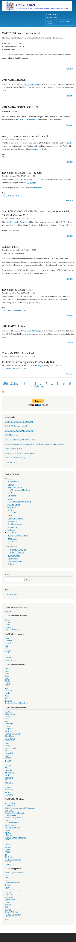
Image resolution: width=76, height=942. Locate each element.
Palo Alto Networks (12, 630)
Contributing (12, 521)
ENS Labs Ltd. (10, 810)
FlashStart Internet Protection (15, 813)
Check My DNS (52, 14)
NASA (7, 830)
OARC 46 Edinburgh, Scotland (16, 426)
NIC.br (7, 693)
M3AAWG (9, 897)
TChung (8, 909)
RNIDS (7, 852)
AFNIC (7, 669)
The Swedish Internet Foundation (16, 703)
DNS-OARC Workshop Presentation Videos (20, 440)
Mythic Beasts (10, 900)
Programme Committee (18, 549)
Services (10, 479)
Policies (11, 564)
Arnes (7, 719)
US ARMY (9, 917)
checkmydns (17, 310)
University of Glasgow (13, 914)
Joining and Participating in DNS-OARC (19, 421)
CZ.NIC (8, 731)
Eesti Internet (9, 892)
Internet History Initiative (14, 818)
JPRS (7, 755)
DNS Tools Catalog (13, 504)
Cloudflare (8, 641)
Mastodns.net (30, 444)
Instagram (47, 444)
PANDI (7, 840)
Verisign (8, 611)
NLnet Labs (9, 835)
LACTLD (8, 895)
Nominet (8, 650)
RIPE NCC (9, 658)
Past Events (11, 530)
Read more (69, 68)
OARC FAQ (12, 538)
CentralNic (9, 724)
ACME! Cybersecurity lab (14, 873)
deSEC (7, 885)
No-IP (7, 775)
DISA (7, 887)
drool (19, 143)
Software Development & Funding (19, 502)
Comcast (8, 620)
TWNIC (8, 792)
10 (64, 383)
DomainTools (9, 741)
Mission (11, 541)
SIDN (7, 698)
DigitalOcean (9, 736)
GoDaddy (8, 643)
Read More (34, 303)
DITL (10, 516)
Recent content (12, 595)
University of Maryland (13, 859)
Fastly (7, 743)
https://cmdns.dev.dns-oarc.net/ (14, 369)
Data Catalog (11, 507)
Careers (11, 544)
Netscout (8, 765)
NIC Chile (8, 770)
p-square (8, 847)
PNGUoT (8, 845)
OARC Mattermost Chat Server (19, 490)
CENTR (62, 222)
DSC (10, 510)
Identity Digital (10, 748)
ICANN (7, 625)
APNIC (7, 671)
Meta (6, 688)
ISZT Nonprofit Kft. (12, 823)
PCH (6, 842)
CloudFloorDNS (10, 806)
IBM (6, 645)
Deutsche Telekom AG (13, 733)
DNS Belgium (10, 738)
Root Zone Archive (15, 524)
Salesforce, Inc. (10, 660)
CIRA (7, 674)
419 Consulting (10, 803)
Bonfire (54, 444)
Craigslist (8, 729)
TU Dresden (9, 857)
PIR (6, 655)
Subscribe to (3, 392)
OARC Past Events (11, 435)
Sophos (7, 785)
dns (3, 157)
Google (7, 622)
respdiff (68, 143)
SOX (6, 907)
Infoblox (8, 627)
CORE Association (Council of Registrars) (20, 808)
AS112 (10, 498)
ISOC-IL (8, 820)
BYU (7, 878)
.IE (6, 751)
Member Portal (51, 18)
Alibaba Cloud (10, 714)
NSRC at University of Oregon (15, 837)
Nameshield (9, 763)
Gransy (7, 746)
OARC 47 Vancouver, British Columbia (19, 430)
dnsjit (12, 195)
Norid (7, 696)
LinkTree (61, 444)
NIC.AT (7, 768)
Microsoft (8, 691)
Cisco (7, 676)
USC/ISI (8, 862)
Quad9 (7, 850)
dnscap (8, 310)
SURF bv (8, 787)
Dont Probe (12, 496)
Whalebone (9, 795)
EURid (7, 683)
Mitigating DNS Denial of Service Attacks (58, 22)
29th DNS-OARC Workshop (16, 222)
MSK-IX (8, 760)
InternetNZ (9, 753)
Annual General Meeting (30, 84)
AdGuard (8, 712)
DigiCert (8, 681)
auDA (7, 721)
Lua (7, 195)
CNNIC (7, 726)
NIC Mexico (9, 773)
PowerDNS (9, 777)
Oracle (7, 653)
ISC (6, 648)
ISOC (7, 686)
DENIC (7, 678)
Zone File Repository (15, 518)
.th (6, 854)
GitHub (22, 444)
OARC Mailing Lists (15, 487)
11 (70, 383)
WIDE (7, 919)
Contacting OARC (11, 462)
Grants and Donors (15, 561)
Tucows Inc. (9, 790)
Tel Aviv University (12, 912)
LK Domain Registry (12, 828)
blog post (35, 149)
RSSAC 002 (12, 513)
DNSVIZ (11, 484)
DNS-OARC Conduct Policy (15, 458)
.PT (6, 780)
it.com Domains (10, 825)
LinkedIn (15, 444)
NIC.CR (8, 832)
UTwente (8, 864)
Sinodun (8, 905)
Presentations (13, 558)
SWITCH (8, 700)
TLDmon (11, 493)
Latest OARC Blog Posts (13, 449)
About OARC (11, 533)
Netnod (7, 902)
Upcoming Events (13, 527)
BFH (6, 875)
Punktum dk (9, 782)
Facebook (39, 444)
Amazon (8, 716)
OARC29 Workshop (27, 120)
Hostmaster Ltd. (10, 815)
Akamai (7, 638)
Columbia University (12, 883)
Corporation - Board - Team (18, 536)
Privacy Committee (17, 552)
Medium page (36, 188)
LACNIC (8, 758)
